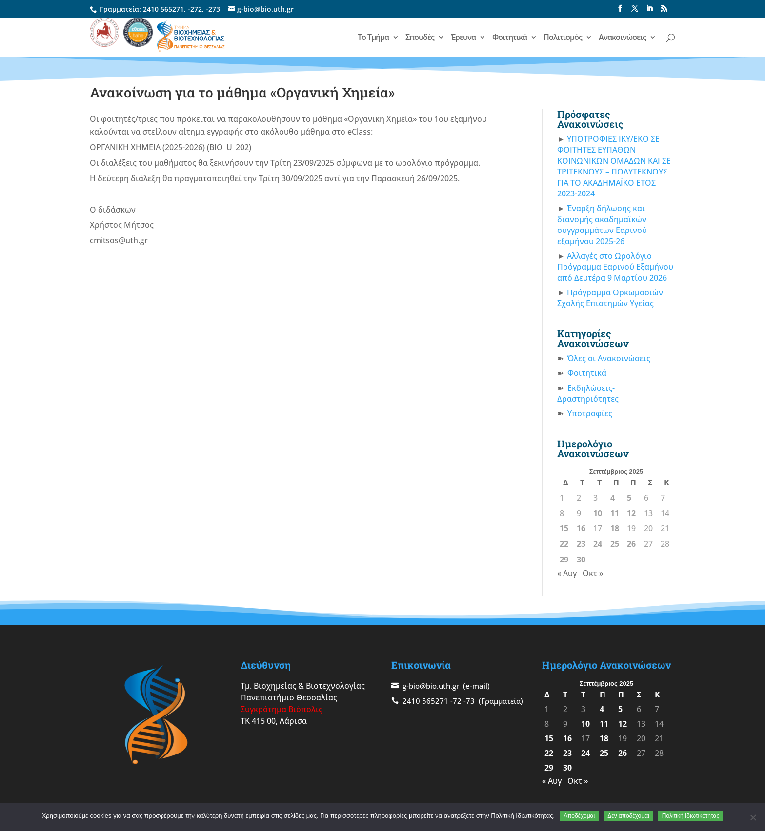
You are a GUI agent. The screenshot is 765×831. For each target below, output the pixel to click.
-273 (213, 9)
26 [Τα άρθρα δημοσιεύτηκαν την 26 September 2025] (631, 544)
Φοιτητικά (509, 38)
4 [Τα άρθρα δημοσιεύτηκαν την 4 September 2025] (612, 497)
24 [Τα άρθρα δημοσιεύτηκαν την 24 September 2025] (597, 544)
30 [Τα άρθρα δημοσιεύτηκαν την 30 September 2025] (581, 559)
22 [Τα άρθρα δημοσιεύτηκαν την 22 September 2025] (564, 544)
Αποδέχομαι (579, 815)
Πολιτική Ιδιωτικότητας (691, 815)
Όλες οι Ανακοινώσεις (608, 358)
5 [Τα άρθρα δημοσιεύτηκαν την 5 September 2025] (629, 497)
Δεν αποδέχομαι (628, 815)
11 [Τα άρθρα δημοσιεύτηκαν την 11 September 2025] (614, 513)
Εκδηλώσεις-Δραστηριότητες (588, 393)
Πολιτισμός (563, 38)
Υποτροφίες (589, 413)
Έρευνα (463, 38)
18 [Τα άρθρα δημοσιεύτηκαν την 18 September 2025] (614, 528)
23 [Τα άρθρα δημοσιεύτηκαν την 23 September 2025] (581, 544)
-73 (469, 701)
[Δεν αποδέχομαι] (753, 817)
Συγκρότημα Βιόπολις (281, 709)
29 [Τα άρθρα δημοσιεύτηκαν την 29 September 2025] (564, 559)
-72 (456, 701)
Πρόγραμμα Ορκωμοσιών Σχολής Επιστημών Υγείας (610, 298)
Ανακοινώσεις (622, 38)
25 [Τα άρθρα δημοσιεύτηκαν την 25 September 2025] (614, 544)
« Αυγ (567, 573)
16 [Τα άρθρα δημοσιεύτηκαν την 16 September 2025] (581, 528)
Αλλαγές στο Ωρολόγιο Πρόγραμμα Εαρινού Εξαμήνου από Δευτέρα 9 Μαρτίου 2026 (615, 267)
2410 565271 (163, 9)
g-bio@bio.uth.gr (431, 686)
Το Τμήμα (373, 38)
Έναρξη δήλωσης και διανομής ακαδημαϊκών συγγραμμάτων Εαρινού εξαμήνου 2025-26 (602, 224)
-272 (195, 9)
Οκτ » (593, 573)
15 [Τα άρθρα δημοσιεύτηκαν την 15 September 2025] (564, 528)
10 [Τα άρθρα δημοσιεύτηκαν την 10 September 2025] (597, 513)
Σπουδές (419, 38)
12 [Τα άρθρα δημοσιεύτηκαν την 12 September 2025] (631, 513)
